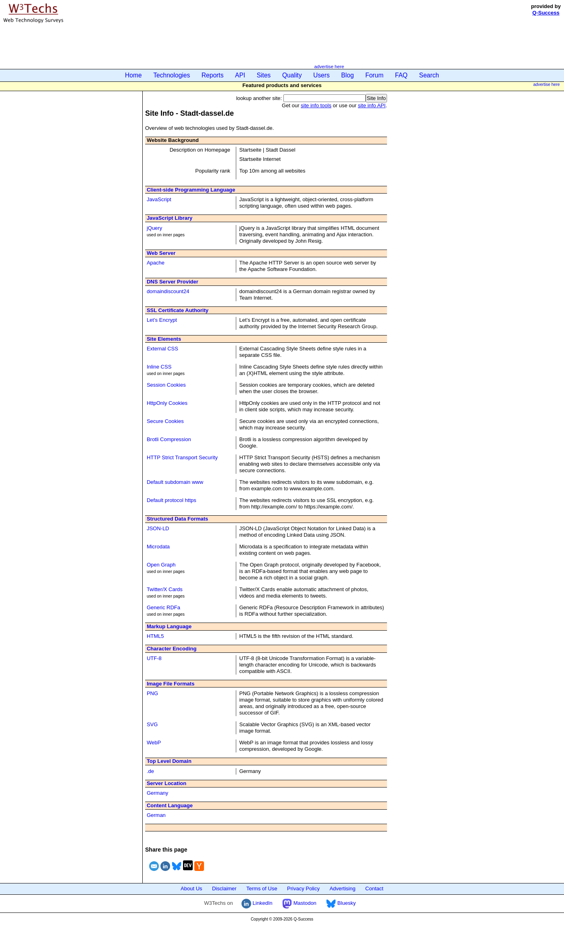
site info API (372, 105)
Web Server (161, 253)
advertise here (329, 66)
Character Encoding (172, 649)
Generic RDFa (163, 607)
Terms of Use (261, 888)
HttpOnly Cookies (167, 403)
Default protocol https (171, 500)
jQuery (154, 228)
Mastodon (299, 903)
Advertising (342, 888)
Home (133, 75)
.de (150, 771)
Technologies (171, 75)
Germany (157, 793)
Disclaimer (224, 888)
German (156, 815)
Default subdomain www (175, 482)
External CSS (162, 349)
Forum (374, 75)
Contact (374, 888)
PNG (152, 693)
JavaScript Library (169, 218)
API (240, 75)
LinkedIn (257, 903)
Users (321, 75)
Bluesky (341, 903)
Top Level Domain (169, 761)
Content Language (170, 805)
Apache (155, 263)
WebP (154, 743)
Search (429, 75)
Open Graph (161, 565)
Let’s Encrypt (162, 320)
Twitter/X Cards (165, 589)
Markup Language (169, 626)
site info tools (316, 105)
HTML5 (155, 636)
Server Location (166, 783)
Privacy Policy (303, 888)
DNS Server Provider (172, 282)
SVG (152, 724)
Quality (292, 75)
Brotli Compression (169, 439)
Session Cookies (166, 385)
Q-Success (546, 13)
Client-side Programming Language (191, 190)
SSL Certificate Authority (177, 310)
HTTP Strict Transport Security (182, 457)
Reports (213, 75)
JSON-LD (158, 528)
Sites (264, 75)
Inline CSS (159, 367)
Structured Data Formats (177, 519)
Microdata (158, 547)
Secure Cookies (165, 421)
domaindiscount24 (168, 291)
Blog (347, 75)
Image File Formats (170, 684)
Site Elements (164, 339)
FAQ (401, 75)
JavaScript (159, 199)
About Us (191, 888)
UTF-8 (154, 658)
